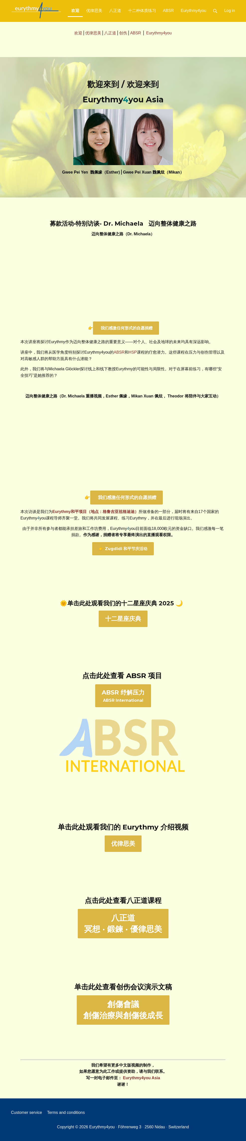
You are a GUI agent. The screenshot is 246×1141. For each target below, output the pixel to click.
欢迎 (77, 9)
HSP (133, 352)
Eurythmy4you (193, 10)
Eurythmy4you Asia (141, 1078)
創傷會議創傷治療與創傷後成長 (123, 1009)
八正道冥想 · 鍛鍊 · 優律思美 (123, 923)
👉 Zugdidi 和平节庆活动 (123, 548)
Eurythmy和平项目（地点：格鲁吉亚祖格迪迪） (95, 511)
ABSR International (123, 696)
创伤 (123, 33)
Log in (229, 10)
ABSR (168, 10)
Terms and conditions (66, 1112)
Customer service (26, 1112)
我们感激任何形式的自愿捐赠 (126, 328)
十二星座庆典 (123, 618)
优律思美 (94, 10)
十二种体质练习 (142, 10)
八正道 (115, 10)
